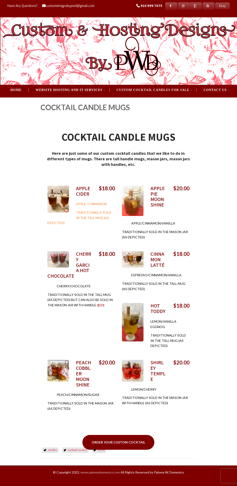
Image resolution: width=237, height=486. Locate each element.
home (101, 450)
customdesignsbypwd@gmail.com (68, 5)
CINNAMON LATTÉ (157, 259)
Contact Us (216, 90)
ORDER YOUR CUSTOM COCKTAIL (118, 442)
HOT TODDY (157, 308)
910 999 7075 (151, 5)
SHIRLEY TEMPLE (157, 370)
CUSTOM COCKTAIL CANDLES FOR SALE (155, 90)
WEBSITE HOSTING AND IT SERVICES (71, 90)
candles (52, 450)
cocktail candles (77, 450)
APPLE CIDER (83, 191)
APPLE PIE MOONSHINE (157, 196)
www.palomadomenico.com (100, 472)
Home (16, 90)
